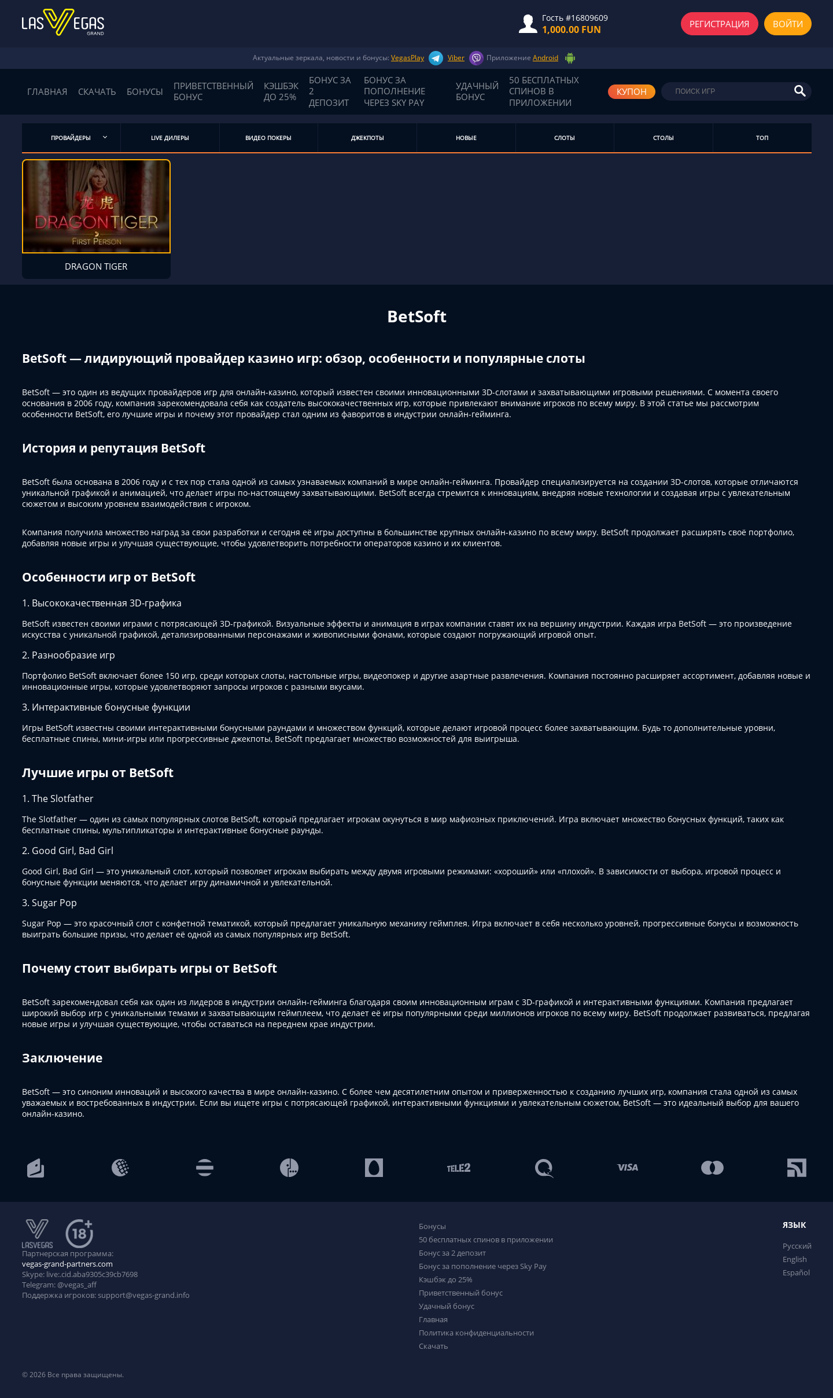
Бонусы (145, 92)
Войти (788, 24)
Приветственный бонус (213, 91)
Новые (466, 138)
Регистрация (720, 24)
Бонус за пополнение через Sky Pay (394, 91)
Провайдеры (71, 138)
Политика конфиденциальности (476, 1334)
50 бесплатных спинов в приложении (544, 91)
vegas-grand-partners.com (67, 1265)
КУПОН (632, 91)
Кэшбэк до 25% (281, 91)
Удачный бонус (477, 91)
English (795, 1260)
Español (796, 1273)
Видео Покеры (268, 138)
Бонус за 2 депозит (330, 91)
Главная (47, 92)
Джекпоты (367, 138)
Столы (663, 138)
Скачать (97, 92)
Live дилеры (170, 138)
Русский (797, 1247)
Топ (762, 138)
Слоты (564, 138)
